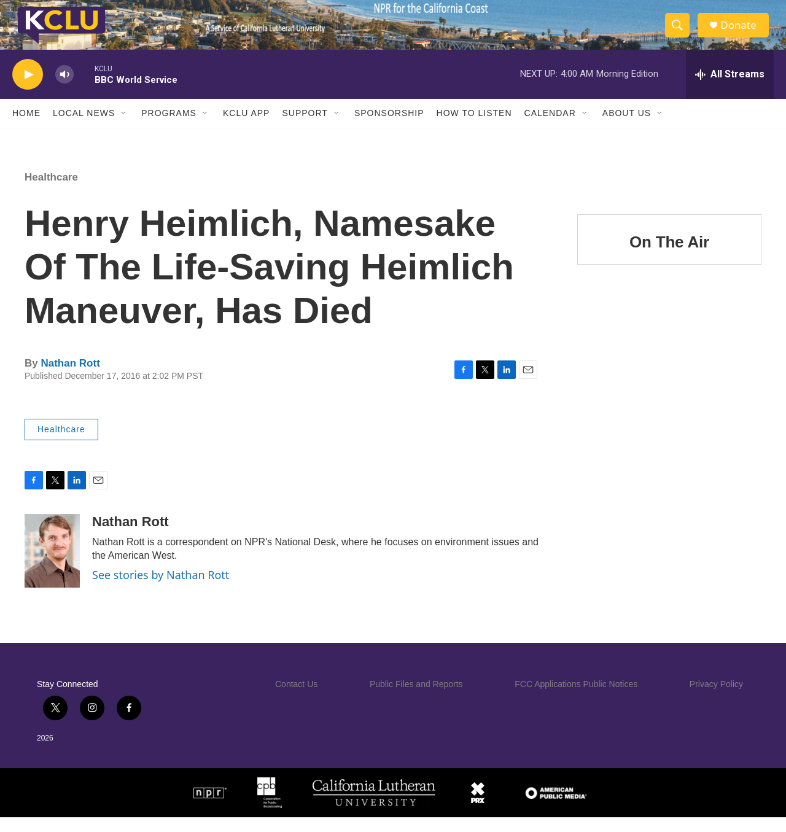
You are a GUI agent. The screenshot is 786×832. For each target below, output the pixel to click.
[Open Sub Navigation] (124, 128)
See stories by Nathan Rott (160, 589)
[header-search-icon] (680, 32)
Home (26, 128)
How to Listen (474, 128)
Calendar (550, 128)
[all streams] (730, 89)
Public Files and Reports (416, 699)
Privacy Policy (716, 699)
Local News (84, 128)
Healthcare (51, 192)
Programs (168, 128)
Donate (742, 32)
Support (304, 128)
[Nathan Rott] (52, 565)
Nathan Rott (70, 378)
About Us (626, 128)
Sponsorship (389, 128)
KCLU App (246, 128)
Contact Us (296, 699)
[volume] (64, 89)
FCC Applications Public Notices (576, 699)
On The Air (669, 256)
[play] (27, 89)
